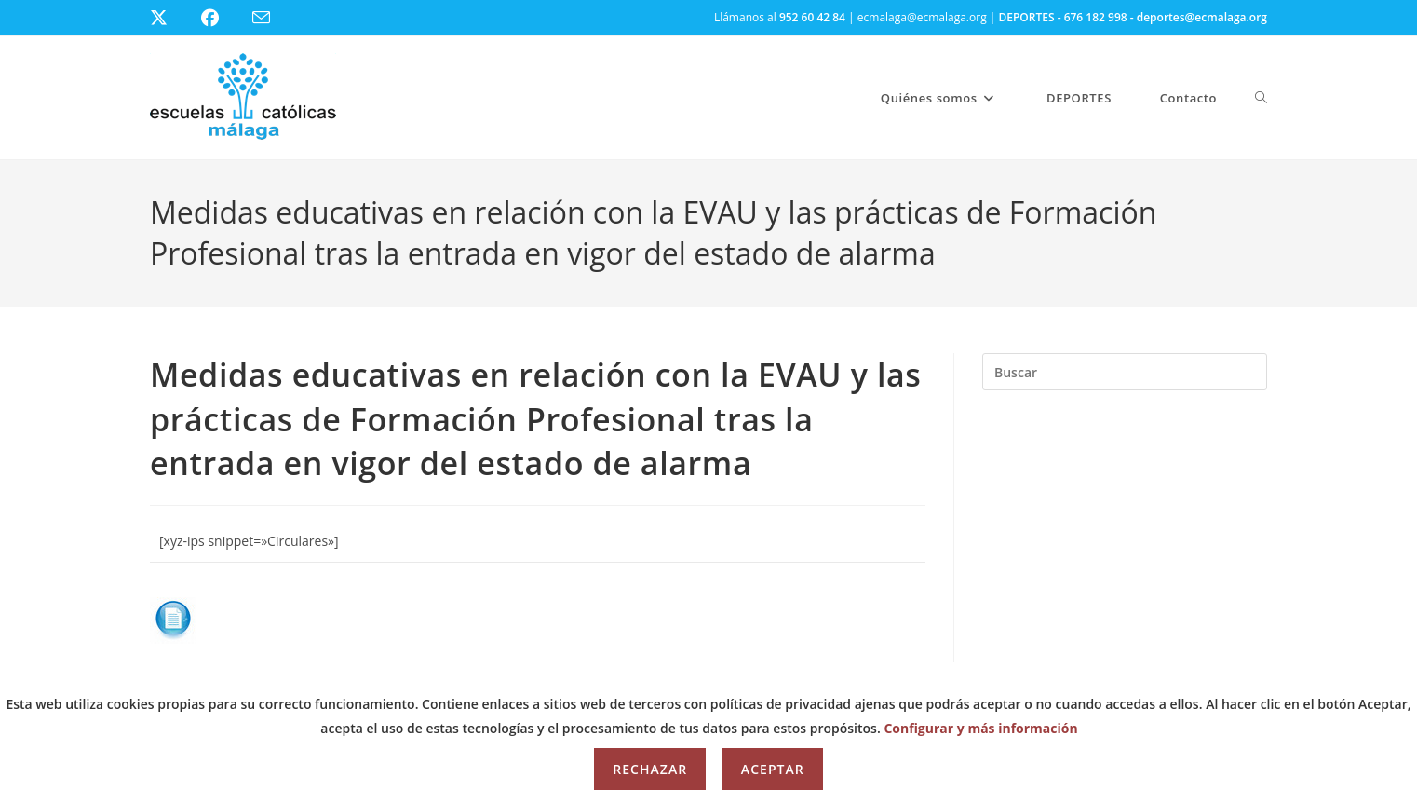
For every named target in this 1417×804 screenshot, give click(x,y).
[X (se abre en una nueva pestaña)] (173, 17)
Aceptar (772, 769)
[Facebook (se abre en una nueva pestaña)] (221, 17)
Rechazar (650, 769)
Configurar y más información (980, 728)
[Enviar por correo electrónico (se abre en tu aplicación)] (272, 18)
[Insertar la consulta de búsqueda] (1124, 371)
